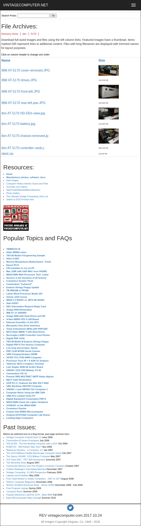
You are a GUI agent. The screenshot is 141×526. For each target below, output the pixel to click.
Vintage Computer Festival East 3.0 (24, 437)
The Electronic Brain (16, 462)
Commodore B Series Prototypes (22, 440)
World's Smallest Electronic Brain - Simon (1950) (30, 485)
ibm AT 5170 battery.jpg (18, 124)
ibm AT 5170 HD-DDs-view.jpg (23, 113)
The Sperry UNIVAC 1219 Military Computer (28, 456)
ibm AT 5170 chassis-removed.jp (24, 135)
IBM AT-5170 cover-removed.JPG (25, 70)
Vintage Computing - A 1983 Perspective (26, 472)
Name (5, 60)
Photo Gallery (13, 193)
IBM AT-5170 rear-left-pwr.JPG (23, 103)
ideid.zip (7, 153)
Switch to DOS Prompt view (20, 199)
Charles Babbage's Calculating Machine (26, 469)
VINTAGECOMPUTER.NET (25, 5)
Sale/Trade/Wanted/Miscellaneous (23, 190)
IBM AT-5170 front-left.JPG (20, 91)
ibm (24, 33)
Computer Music (14, 491)
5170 (33, 33)
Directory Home (9, 33)
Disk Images (12, 180)
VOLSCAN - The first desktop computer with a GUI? (32, 443)
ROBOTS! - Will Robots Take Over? (24, 447)
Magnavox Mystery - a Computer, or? (24, 450)
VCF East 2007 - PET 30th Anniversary (25, 459)
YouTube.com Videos (16, 187)
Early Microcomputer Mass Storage (23, 498)
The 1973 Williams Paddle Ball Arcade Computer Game (33, 453)
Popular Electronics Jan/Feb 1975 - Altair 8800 (29, 495)
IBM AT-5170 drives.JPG (19, 80)
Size (101, 60)
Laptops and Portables (17, 475)
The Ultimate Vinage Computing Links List (27, 196)
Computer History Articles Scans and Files (27, 183)
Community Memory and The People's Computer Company (35, 466)
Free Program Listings (17, 488)
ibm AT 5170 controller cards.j (22, 148)
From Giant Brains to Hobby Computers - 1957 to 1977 (33, 478)
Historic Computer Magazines (21, 482)
